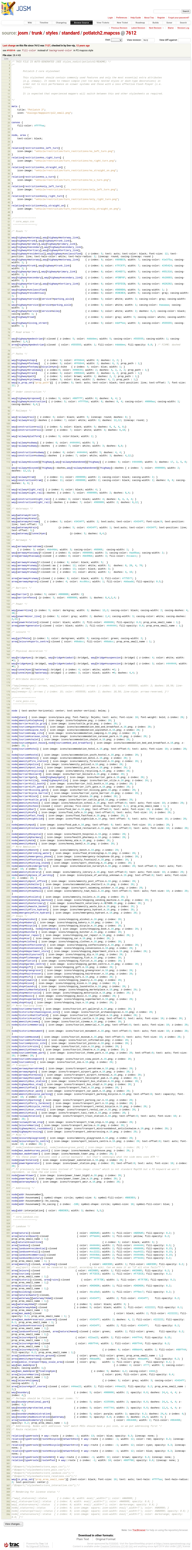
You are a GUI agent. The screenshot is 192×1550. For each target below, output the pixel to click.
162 (8, 642)
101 (8, 427)
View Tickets (103, 22)
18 (9, 116)
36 (9, 174)
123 (8, 506)
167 (8, 657)
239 (8, 916)
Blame (171, 28)
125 (8, 512)
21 (9, 126)
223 (8, 856)
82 (9, 360)
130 (8, 534)
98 (9, 417)
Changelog (61, 22)
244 (8, 932)
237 (8, 910)
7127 (47, 45)
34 (9, 167)
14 (9, 103)
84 (9, 367)
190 (8, 740)
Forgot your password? (178, 17)
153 (8, 607)
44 (9, 199)
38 (9, 180)
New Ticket (122, 22)
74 (9, 329)
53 (9, 228)
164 (8, 648)
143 (8, 575)
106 (8, 443)
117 (8, 486)
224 (8, 860)
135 (8, 549)
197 (8, 768)
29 (9, 151)
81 (9, 357)
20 (9, 123)
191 (8, 743)
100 (8, 423)
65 (9, 278)
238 (8, 913)
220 (8, 847)
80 (9, 354)
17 (9, 113)
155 (8, 616)
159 (8, 632)
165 (8, 651)
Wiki (30, 22)
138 (8, 559)
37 (9, 177)
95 (9, 407)
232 (8, 891)
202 (8, 783)
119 (8, 493)
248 (8, 945)
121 (8, 499)
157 (8, 626)
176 (8, 695)
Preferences (121, 17)
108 (8, 449)
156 (8, 622)
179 (8, 704)
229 (8, 881)
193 (8, 755)
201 (8, 780)
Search (183, 22)
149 (8, 594)
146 (8, 585)
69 (9, 299)
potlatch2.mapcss (101, 33)
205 (8, 793)
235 (8, 903)
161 (8, 638)
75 (9, 332)
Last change (9, 45)
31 (9, 158)
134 (8, 546)
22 (9, 129)
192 (8, 749)
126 (8, 515)
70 (9, 305)
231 (8, 888)
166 (8, 654)
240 (8, 919)
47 (9, 209)
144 (8, 578)
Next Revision (155, 28)
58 (9, 244)
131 (8, 537)
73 (9, 323)
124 (8, 509)
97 (9, 414)
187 (8, 730)
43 (9, 196)
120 (8, 496)
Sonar (169, 22)
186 (8, 727)
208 (8, 803)
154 (8, 610)
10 (9, 90)
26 (9, 142)
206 (8, 796)
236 (8, 906)
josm (23, 33)
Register (161, 17)
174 (8, 686)
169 (8, 670)
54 (9, 231)
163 (8, 645)
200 (8, 777)
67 (9, 290)
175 (8, 692)
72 (9, 317)
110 (8, 455)
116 (8, 480)
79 (9, 351)
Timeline (44, 22)
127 (8, 518)
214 (8, 825)
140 (8, 566)
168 (8, 663)
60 (9, 250)
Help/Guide (135, 17)
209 (8, 806)
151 (8, 601)
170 (8, 673)
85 (9, 370)
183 (8, 717)
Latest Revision (138, 28)
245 (8, 935)
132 (8, 540)
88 (9, 379)
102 (8, 430)
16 (9, 110)
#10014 (11, 50)
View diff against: (175, 40)
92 (9, 395)
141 (8, 569)
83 (9, 363)
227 (8, 872)
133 (8, 543)
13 (9, 100)
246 (8, 938)
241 (8, 922)
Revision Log (183, 28)
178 (8, 701)
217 (8, 837)
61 (9, 254)
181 (8, 711)
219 (8, 844)
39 (9, 183)
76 (9, 335)
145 (8, 581)
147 (8, 588)
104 (8, 436)
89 (9, 383)
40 (9, 186)
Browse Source (81, 22)
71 (9, 311)
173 (8, 682)
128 (8, 521)
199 (8, 774)
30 (9, 154)
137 (8, 556)
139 (8, 562)
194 (8, 758)
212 (8, 816)
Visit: (107, 39)
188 (8, 733)
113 (8, 468)
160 (8, 635)
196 (8, 764)
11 (9, 94)
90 (9, 389)
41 (9, 190)
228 (8, 875)
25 (9, 138)
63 (9, 266)
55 (9, 234)
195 (8, 761)
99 (9, 420)
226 (8, 866)
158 (8, 629)
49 (9, 215)
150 (8, 597)
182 (8, 714)
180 (8, 708)
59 (9, 247)
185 (8, 723)
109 (8, 452)
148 (8, 591)
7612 (131, 33)
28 (9, 148)
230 (8, 884)
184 (8, 720)
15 (9, 106)
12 (9, 97)
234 (8, 900)
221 (8, 850)
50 (9, 218)
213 (8, 819)
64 (9, 272)
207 (8, 800)
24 (9, 135)
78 (9, 345)
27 (9, 145)
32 (9, 161)
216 (8, 834)
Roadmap (140, 22)
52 (9, 225)
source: (9, 33)
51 (9, 222)
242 (8, 926)
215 (8, 828)
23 (9, 132)
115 (8, 477)
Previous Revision (119, 28)
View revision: (134, 40)
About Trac (149, 17)
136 (8, 553)
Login (110, 17)
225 (8, 863)
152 (8, 604)
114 (8, 474)
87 (9, 376)
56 (9, 237)
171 (8, 676)
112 (8, 462)
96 (9, 411)
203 (8, 787)
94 (9, 401)
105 (8, 440)
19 (9, 119)
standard (71, 33)
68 (9, 293)
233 (8, 897)
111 (8, 459)
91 (9, 392)
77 (9, 339)
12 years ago (83, 45)
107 (8, 446)
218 (8, 840)
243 (8, 929)
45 (9, 202)
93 (9, 398)
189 (8, 736)
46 (9, 205)
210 (8, 809)
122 (8, 502)
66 (9, 284)
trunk (37, 33)
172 (8, 679)
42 (9, 193)
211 (8, 812)
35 (9, 170)
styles (52, 33)
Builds (156, 22)
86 (9, 373)
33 (9, 164)
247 (8, 942)
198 (8, 771)
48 (9, 212)
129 (8, 528)
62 (9, 260)
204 (8, 790)
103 (8, 433)
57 (9, 241)
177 (8, 698)
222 (8, 853)
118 (8, 489)
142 (8, 572)
